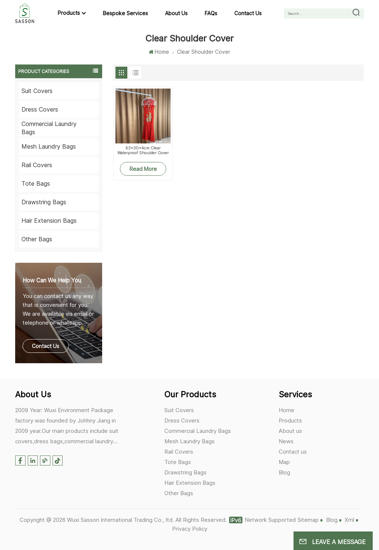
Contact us (248, 13)
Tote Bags (35, 183)
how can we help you (52, 280)
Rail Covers (36, 165)
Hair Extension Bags (49, 220)
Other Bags (36, 239)
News (286, 441)
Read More (143, 169)
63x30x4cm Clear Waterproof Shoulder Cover (143, 150)
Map (284, 461)
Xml (349, 519)
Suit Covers (37, 91)
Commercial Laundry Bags (49, 128)
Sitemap (308, 519)
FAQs (211, 13)
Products (69, 13)
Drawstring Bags (43, 202)
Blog (284, 472)
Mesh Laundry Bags (48, 146)
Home (159, 52)
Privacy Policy (189, 528)
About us (176, 13)
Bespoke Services (125, 13)
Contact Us (45, 346)
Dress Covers (39, 109)
